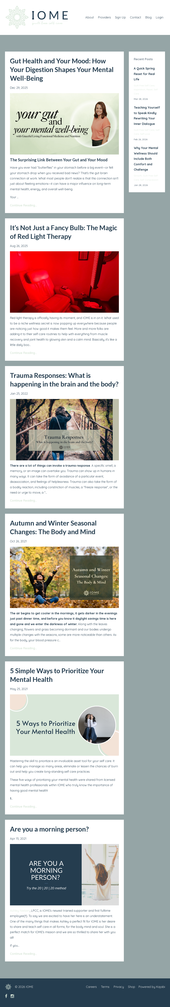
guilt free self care (144, 85)
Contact (135, 17)
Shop (131, 987)
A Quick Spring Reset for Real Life (144, 74)
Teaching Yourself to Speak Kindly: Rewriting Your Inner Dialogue (147, 116)
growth (138, 175)
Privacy (119, 987)
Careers (91, 987)
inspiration (139, 89)
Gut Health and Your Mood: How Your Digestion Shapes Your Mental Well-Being (62, 69)
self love (145, 133)
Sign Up (120, 17)
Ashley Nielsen (20, 911)
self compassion (149, 179)
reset (149, 89)
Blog (148, 17)
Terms (105, 987)
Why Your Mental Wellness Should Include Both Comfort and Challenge (146, 158)
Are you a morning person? (49, 829)
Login (159, 17)
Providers (104, 17)
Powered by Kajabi (151, 987)
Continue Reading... (23, 205)
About (89, 17)
